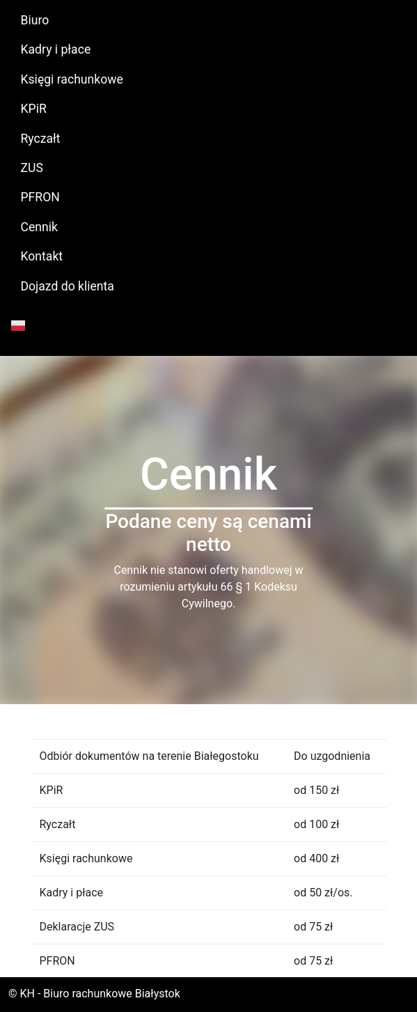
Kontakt (42, 256)
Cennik (39, 227)
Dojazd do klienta (67, 286)
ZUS (32, 168)
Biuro (35, 20)
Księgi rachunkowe (72, 79)
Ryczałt (41, 139)
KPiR (34, 109)
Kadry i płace (56, 49)
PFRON (40, 197)
